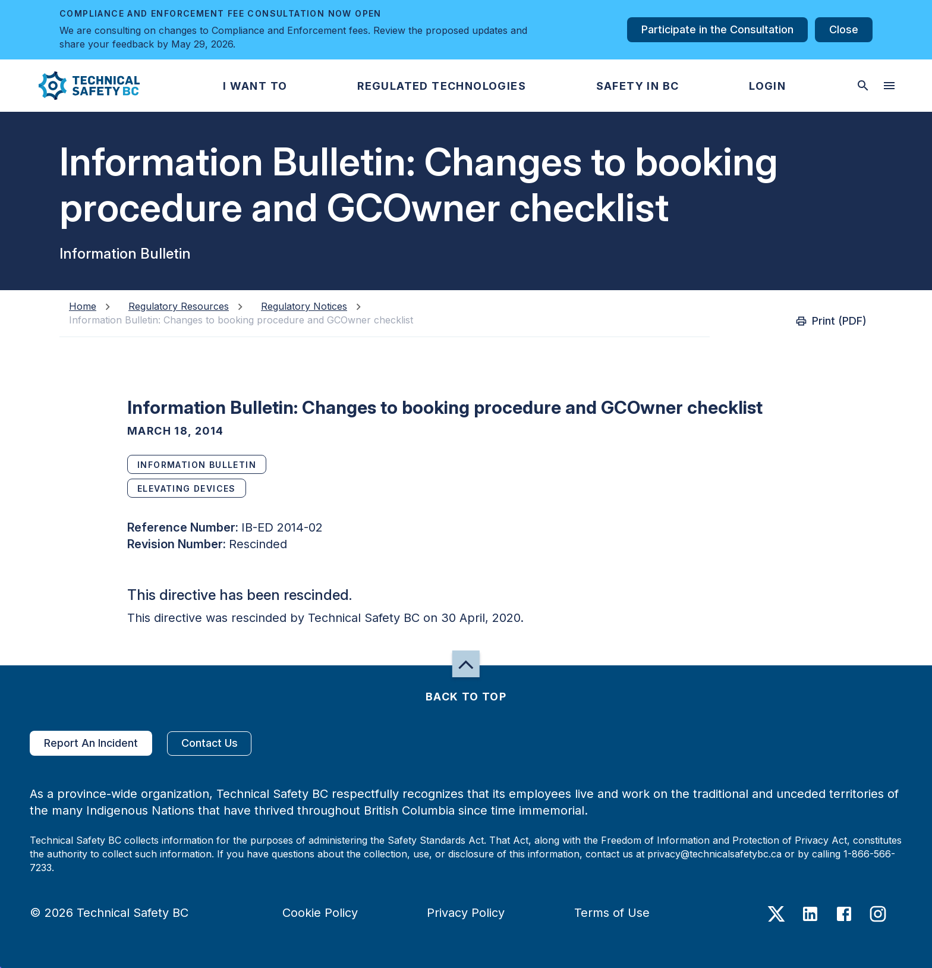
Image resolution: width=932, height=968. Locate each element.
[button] (79, 85)
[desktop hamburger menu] (889, 86)
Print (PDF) (832, 321)
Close (844, 29)
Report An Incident (91, 743)
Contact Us (209, 743)
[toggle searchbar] (863, 86)
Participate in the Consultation (717, 29)
